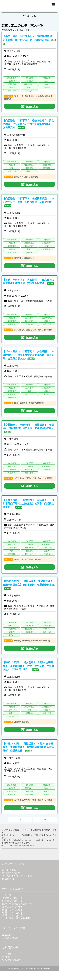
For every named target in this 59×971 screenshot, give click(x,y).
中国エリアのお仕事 (12, 912)
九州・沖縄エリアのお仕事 (16, 918)
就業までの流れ (10, 937)
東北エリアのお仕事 (12, 898)
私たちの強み (9, 870)
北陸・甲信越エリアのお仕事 (17, 904)
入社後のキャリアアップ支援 (17, 876)
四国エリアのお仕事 (12, 915)
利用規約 (6, 957)
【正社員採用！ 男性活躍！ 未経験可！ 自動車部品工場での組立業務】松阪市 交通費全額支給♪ (28, 503)
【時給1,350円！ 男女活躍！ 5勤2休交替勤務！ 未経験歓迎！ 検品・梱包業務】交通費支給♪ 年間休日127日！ (28, 666)
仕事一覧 (6, 895)
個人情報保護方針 (11, 959)
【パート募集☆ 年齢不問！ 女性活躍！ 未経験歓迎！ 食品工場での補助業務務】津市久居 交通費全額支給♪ (28, 355)
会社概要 (6, 954)
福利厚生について (11, 873)
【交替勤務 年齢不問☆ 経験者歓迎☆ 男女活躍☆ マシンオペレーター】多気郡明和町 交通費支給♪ (28, 124)
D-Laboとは (8, 879)
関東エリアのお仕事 (12, 901)
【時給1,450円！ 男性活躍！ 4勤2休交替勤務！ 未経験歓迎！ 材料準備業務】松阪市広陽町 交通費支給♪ (28, 747)
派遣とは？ (8, 934)
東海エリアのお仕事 (12, 907)
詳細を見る (29, 106)
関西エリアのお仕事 (12, 909)
